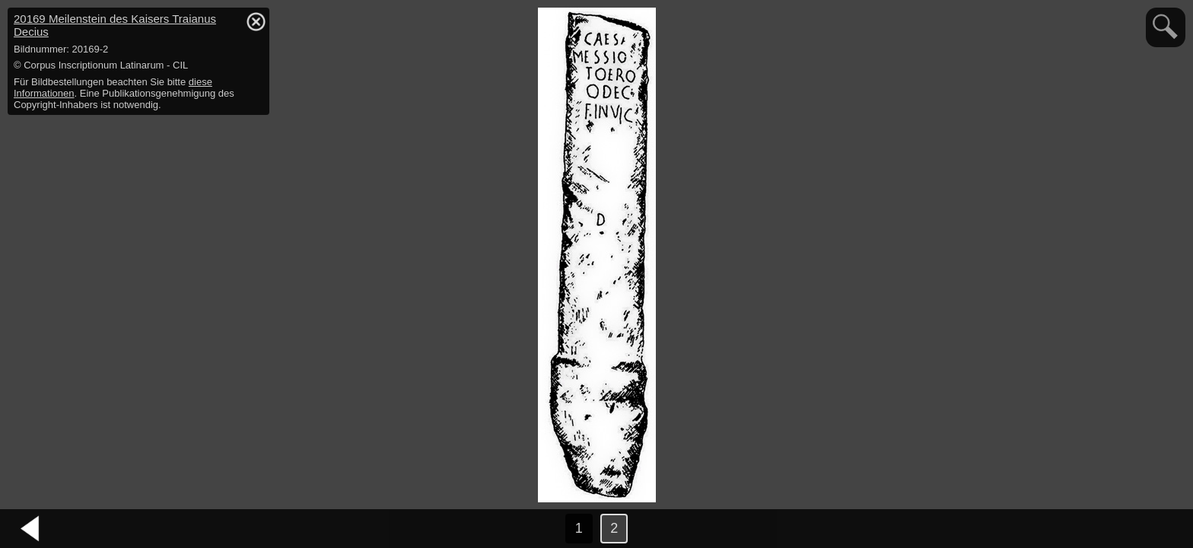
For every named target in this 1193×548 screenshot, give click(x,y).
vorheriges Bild (30, 529)
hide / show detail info (255, 21)
